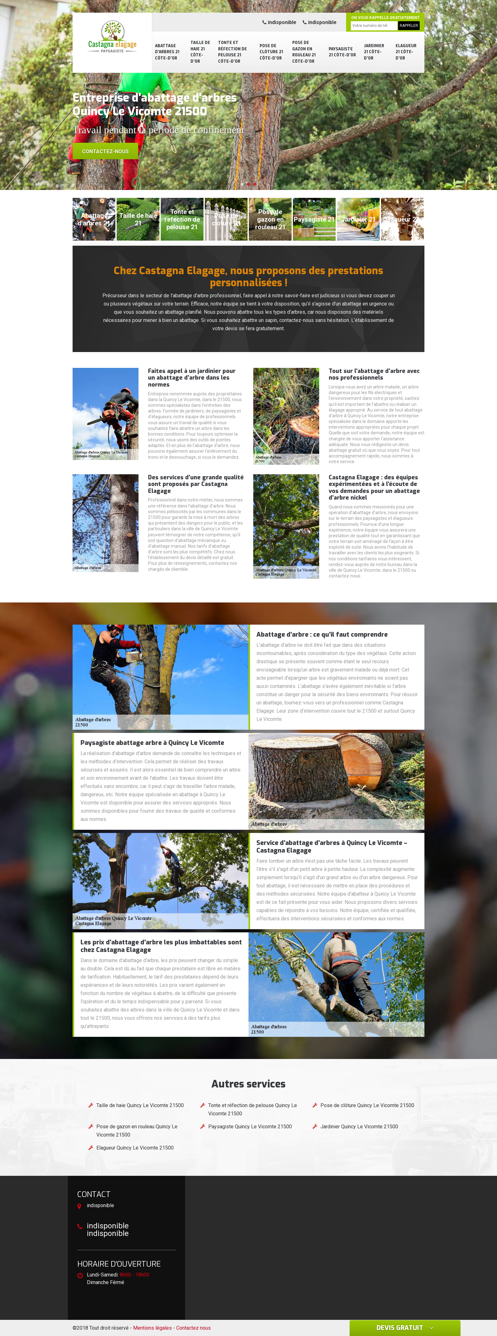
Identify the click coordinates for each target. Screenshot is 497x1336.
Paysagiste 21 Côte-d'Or (342, 52)
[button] (242, 184)
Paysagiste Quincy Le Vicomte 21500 (250, 1127)
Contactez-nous (105, 151)
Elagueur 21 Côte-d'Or (406, 52)
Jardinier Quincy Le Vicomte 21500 (359, 1127)
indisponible (279, 22)
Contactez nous (193, 1328)
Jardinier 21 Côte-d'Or (374, 52)
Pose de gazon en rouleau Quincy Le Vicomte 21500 (137, 1131)
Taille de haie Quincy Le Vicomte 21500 (140, 1105)
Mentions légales (152, 1328)
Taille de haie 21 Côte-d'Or (200, 52)
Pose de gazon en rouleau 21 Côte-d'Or (304, 52)
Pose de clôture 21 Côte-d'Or (271, 52)
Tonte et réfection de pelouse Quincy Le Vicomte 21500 (252, 1109)
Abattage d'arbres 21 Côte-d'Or (167, 52)
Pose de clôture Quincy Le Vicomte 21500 (367, 1105)
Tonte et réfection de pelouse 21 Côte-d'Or (232, 52)
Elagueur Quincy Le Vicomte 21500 (135, 1148)
